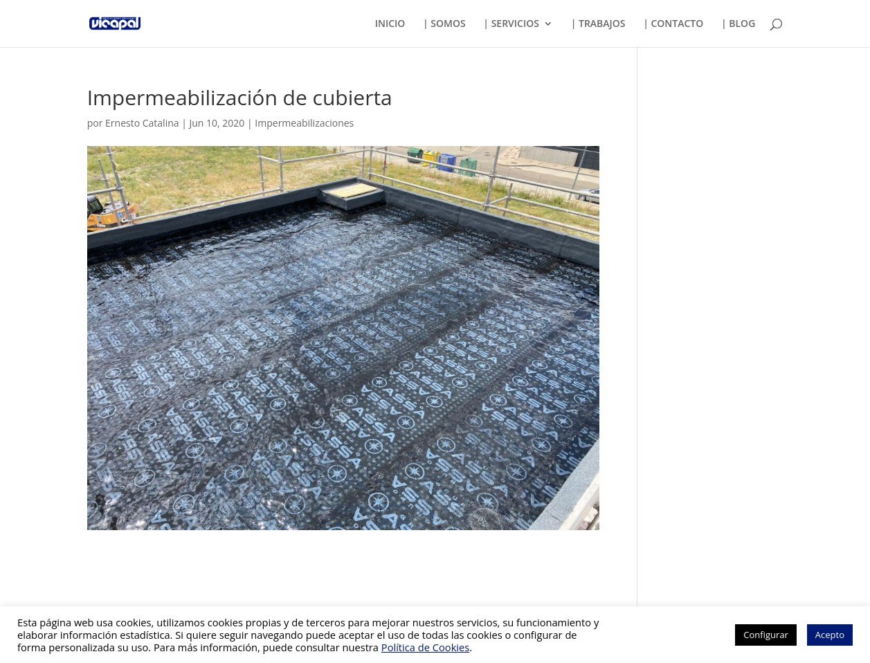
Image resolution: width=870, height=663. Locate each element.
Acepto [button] (829, 634)
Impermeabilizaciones (304, 122)
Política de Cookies (425, 647)
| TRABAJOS (598, 24)
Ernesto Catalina (142, 122)
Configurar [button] (765, 634)
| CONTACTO (673, 24)
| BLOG (738, 24)
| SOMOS (444, 24)
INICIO (390, 24)
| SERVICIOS (511, 24)
